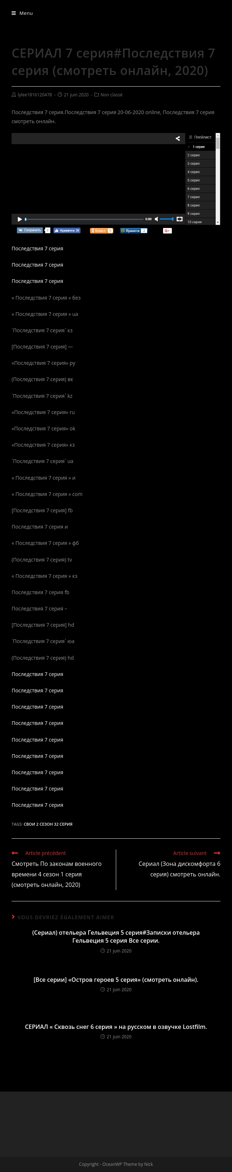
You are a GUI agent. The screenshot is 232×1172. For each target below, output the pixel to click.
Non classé (111, 95)
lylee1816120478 (35, 95)
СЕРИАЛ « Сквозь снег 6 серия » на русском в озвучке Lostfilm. (116, 1027)
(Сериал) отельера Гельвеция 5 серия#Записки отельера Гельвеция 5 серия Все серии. (116, 936)
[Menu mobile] (22, 13)
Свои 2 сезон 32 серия (48, 824)
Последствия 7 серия (37, 248)
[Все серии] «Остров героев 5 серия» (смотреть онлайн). (116, 980)
